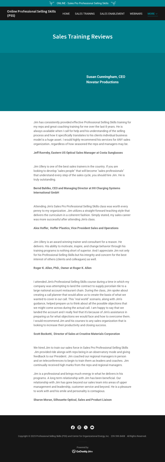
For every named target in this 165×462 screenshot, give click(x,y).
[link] (33, 15)
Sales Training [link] (85, 13)
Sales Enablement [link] (112, 13)
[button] (153, 14)
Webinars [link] (136, 13)
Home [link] (66, 13)
